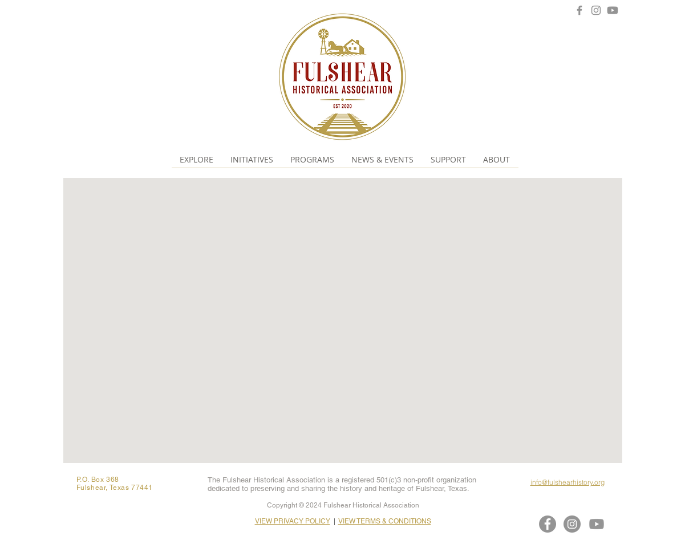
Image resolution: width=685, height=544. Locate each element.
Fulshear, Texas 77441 (114, 488)
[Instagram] (596, 10)
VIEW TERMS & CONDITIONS (384, 521)
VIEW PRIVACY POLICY (292, 521)
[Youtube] (612, 10)
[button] (196, 159)
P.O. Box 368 (97, 480)
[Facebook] (579, 10)
